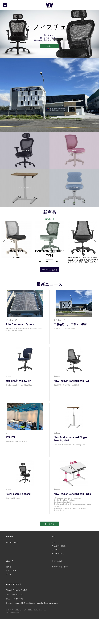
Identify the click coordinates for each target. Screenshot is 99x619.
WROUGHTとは (12, 542)
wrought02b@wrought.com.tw (47, 603)
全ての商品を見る (49, 269)
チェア (54, 542)
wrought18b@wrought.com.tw (25, 603)
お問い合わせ (57, 561)
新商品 (8, 567)
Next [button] (94, 242)
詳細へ (49, 46)
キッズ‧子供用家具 (59, 546)
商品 (53, 537)
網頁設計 (15, 613)
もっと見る (49, 523)
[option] (49, 34)
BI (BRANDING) (58, 554)
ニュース (9, 561)
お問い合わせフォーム (60, 567)
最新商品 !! (49, 219)
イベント (9, 574)
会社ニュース (11, 570)
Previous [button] (4, 242)
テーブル (55, 550)
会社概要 (9, 537)
